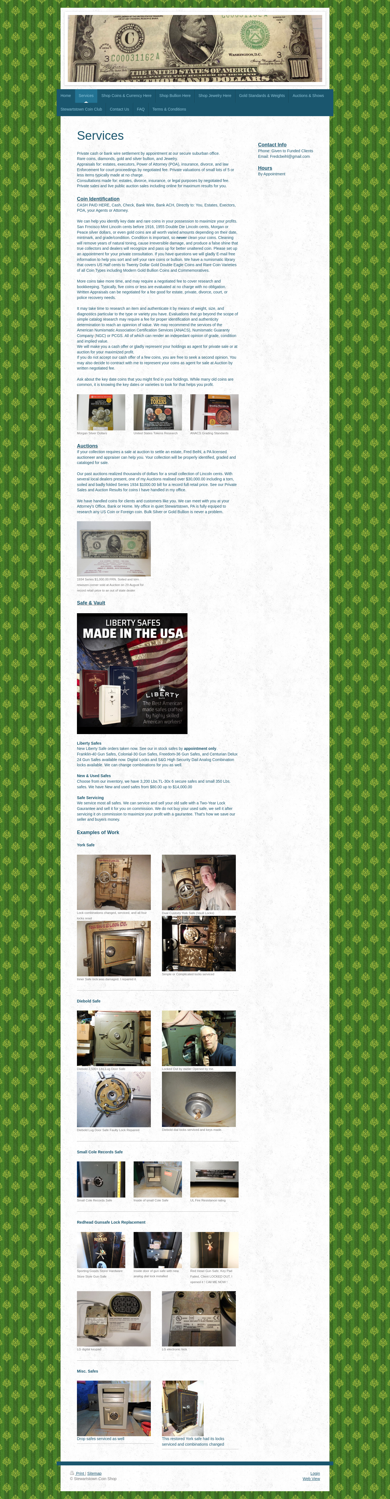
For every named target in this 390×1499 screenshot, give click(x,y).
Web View (311, 1478)
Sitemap (94, 1473)
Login (315, 1473)
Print (77, 1473)
